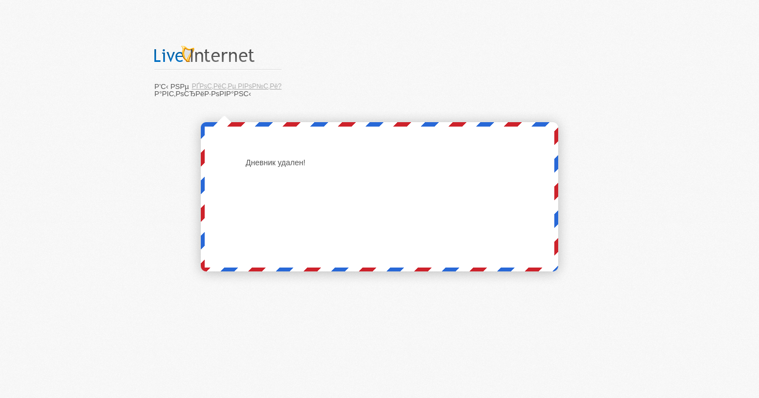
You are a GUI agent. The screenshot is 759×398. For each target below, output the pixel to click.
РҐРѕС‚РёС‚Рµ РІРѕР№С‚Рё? (237, 86)
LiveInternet (218, 54)
